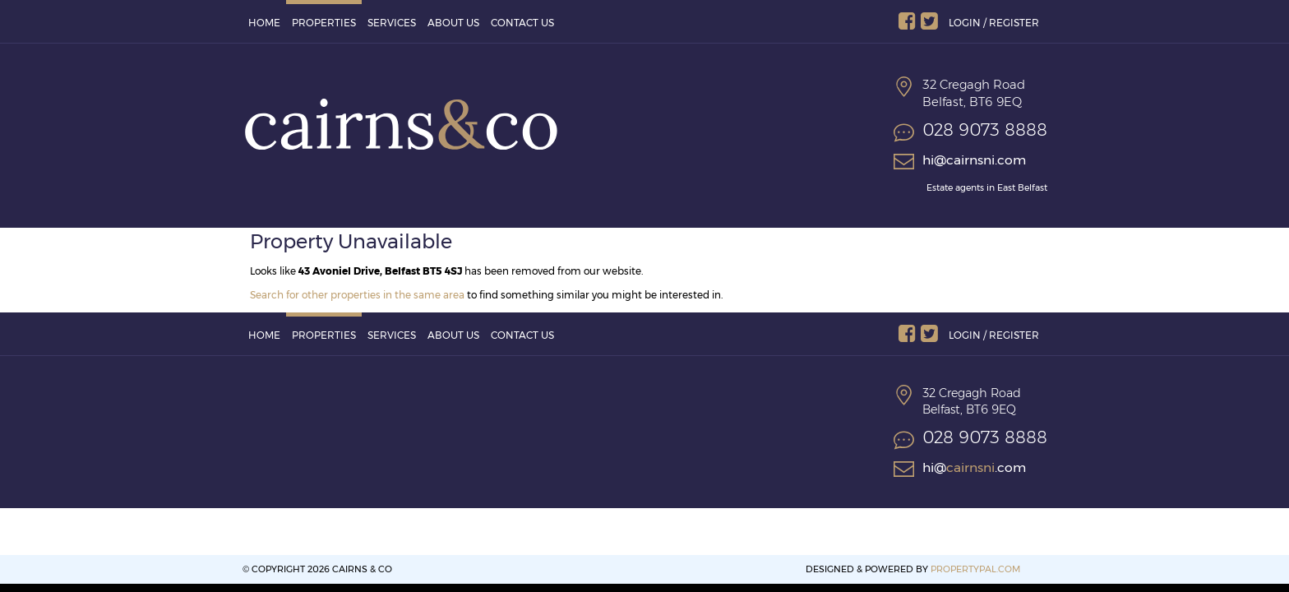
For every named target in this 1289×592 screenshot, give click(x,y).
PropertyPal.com (975, 569)
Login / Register (994, 22)
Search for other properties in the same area (357, 295)
